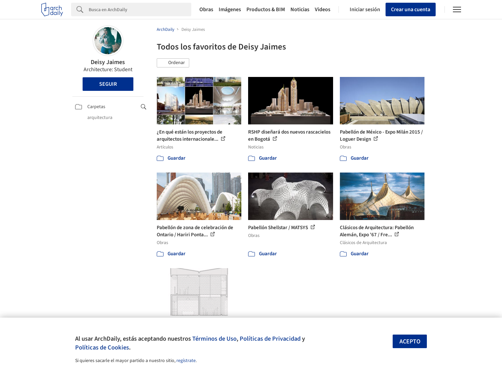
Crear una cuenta (410, 9)
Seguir (108, 84)
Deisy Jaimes (108, 62)
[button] (173, 63)
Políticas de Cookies (102, 347)
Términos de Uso (214, 338)
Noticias (299, 9)
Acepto (409, 341)
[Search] (140, 9)
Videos (322, 9)
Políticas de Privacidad (270, 338)
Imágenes (230, 9)
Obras (206, 9)
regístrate (186, 360)
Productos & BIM (265, 9)
